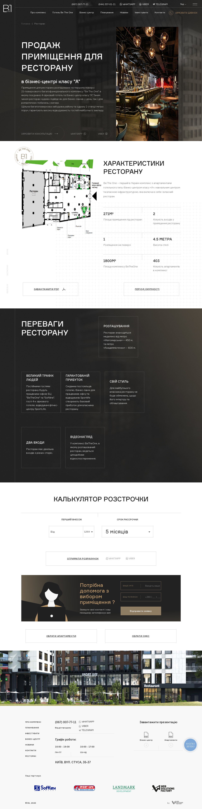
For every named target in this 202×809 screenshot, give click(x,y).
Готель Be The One (63, 12)
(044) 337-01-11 (107, 4)
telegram (160, 4)
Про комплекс (38, 12)
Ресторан (30, 756)
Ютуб (7, 252)
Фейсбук (7, 288)
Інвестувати (141, 12)
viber (144, 4)
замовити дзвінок (183, 13)
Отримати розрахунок (82, 558)
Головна (25, 23)
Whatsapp (113, 558)
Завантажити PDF (49, 289)
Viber (130, 558)
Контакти (160, 12)
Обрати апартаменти (61, 636)
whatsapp (127, 4)
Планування (107, 12)
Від (52, 531)
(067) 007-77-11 (80, 4)
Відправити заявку (141, 611)
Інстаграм (7, 270)
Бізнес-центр (87, 12)
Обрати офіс (140, 636)
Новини (124, 12)
